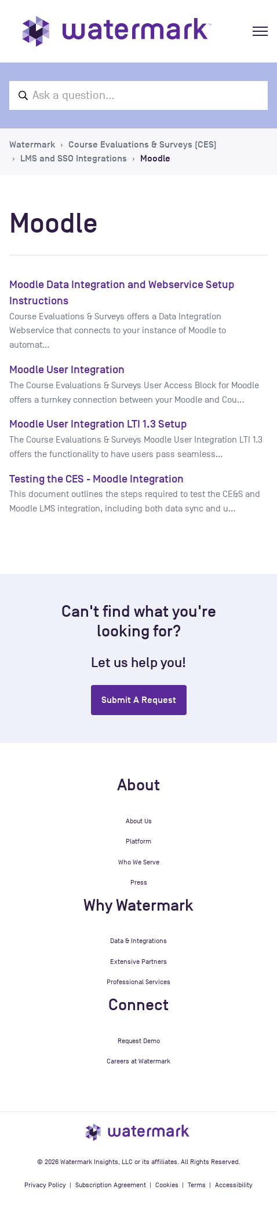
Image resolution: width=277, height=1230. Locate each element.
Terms (197, 1185)
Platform (138, 841)
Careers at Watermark (138, 1061)
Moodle (155, 158)
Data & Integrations (138, 941)
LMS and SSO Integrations (73, 158)
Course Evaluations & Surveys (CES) (142, 144)
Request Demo (139, 1041)
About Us (139, 821)
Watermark (32, 144)
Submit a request (138, 700)
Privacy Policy (45, 1185)
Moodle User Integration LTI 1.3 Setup (98, 423)
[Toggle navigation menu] (260, 31)
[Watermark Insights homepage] (138, 1132)
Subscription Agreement (110, 1185)
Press (138, 882)
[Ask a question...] (138, 95)
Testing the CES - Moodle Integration (96, 478)
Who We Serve (138, 862)
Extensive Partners (138, 962)
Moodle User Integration (67, 369)
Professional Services (138, 982)
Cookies (166, 1185)
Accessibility (234, 1185)
